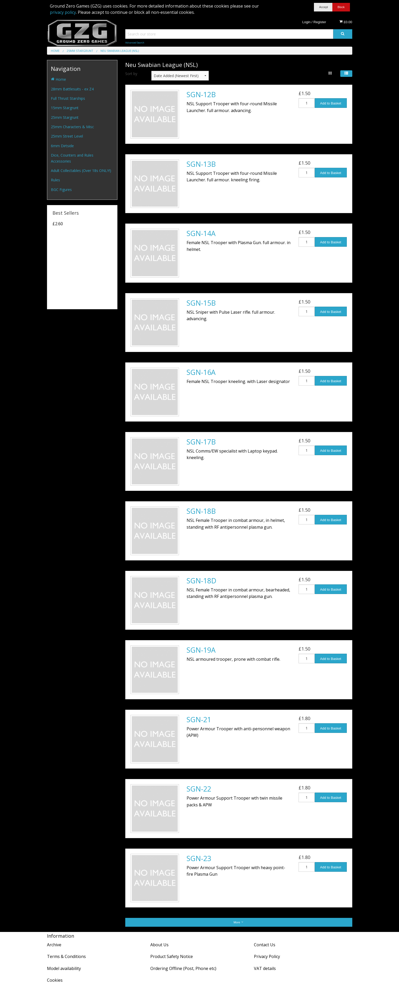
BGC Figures (61, 189)
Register (319, 22)
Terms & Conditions (66, 956)
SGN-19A (201, 650)
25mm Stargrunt (65, 117)
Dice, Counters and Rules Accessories (72, 158)
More (239, 922)
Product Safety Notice (171, 956)
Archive (54, 945)
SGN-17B (201, 442)
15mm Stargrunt (65, 107)
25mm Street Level (67, 136)
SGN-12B (201, 94)
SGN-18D (201, 580)
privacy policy (63, 12)
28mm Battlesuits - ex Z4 (72, 88)
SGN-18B (201, 511)
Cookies (55, 980)
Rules (55, 179)
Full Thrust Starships (68, 98)
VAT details (265, 968)
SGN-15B (201, 303)
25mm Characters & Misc (72, 126)
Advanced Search (134, 42)
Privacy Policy (267, 956)
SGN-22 (199, 789)
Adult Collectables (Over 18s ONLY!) (81, 170)
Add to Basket (330, 103)
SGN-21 (199, 719)
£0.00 (345, 22)
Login (306, 22)
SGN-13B (201, 164)
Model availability (64, 968)
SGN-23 (199, 858)
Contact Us (264, 945)
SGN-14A (201, 233)
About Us (159, 945)
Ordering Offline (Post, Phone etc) (183, 968)
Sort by (131, 73)
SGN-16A (201, 372)
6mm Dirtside (62, 145)
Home (58, 79)
